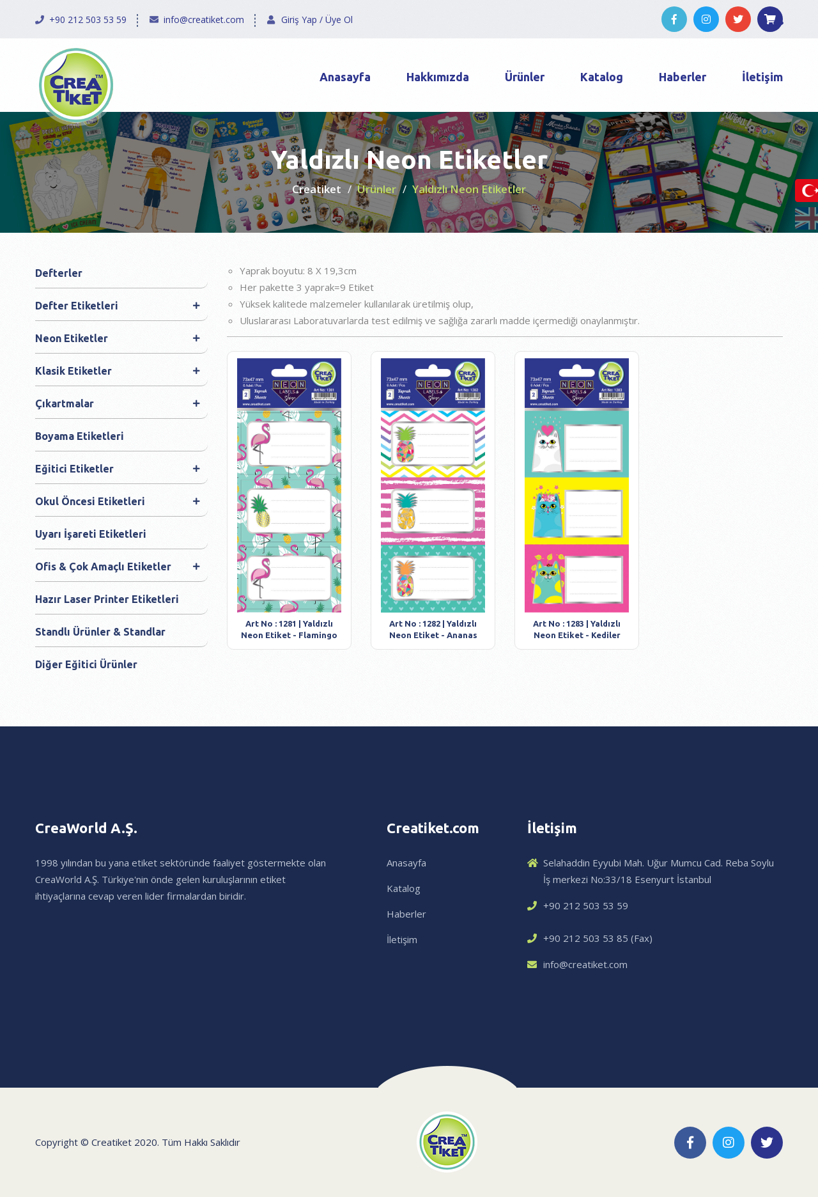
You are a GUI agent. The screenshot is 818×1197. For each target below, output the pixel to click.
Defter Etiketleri (117, 305)
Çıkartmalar (117, 403)
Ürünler (524, 76)
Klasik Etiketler (117, 371)
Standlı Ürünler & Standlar (100, 632)
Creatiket (316, 189)
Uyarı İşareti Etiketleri (90, 534)
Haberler (682, 76)
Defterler (58, 273)
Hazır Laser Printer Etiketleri (107, 599)
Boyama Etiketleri (79, 436)
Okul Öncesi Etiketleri (117, 501)
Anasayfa (345, 76)
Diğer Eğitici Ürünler (86, 664)
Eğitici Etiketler (117, 468)
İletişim (762, 76)
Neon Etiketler (117, 338)
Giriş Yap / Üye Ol (317, 19)
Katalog (601, 76)
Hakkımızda (437, 76)
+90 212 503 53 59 (88, 19)
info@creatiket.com (204, 19)
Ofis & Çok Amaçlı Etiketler (117, 566)
